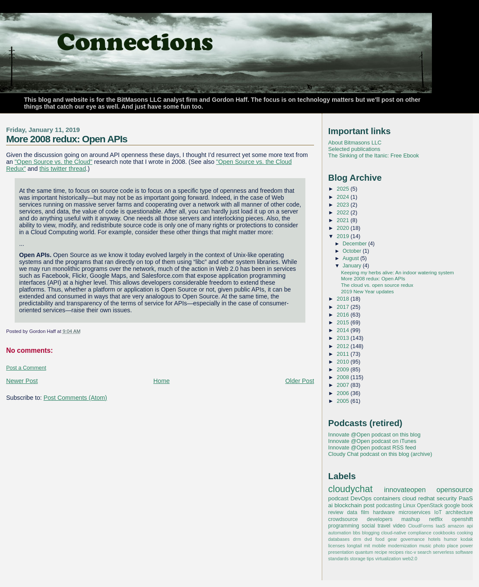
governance (412, 539)
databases (339, 539)
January (353, 266)
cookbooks (444, 532)
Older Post (299, 380)
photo (439, 545)
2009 (344, 369)
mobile (379, 545)
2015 (344, 322)
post (369, 505)
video (399, 526)
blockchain (348, 505)
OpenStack (430, 505)
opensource (454, 489)
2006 (344, 393)
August (351, 258)
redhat (426, 498)
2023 (344, 204)
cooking (465, 532)
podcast (338, 498)
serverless (443, 552)
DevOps (361, 498)
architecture (459, 512)
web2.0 (409, 558)
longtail (354, 545)
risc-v (410, 552)
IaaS (440, 525)
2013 (344, 338)
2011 (344, 354)
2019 (344, 236)
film (365, 512)
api (469, 525)
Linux (409, 505)
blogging (371, 532)
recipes (396, 552)
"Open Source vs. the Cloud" (53, 161)
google (452, 505)
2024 (344, 197)
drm (357, 539)
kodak (466, 539)
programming (343, 526)
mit (367, 545)
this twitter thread (62, 168)
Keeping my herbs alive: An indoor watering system (397, 272)
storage (357, 558)
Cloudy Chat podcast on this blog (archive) (380, 454)
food (379, 539)
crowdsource (343, 519)
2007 (344, 385)
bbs (356, 532)
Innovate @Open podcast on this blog (374, 434)
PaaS (466, 498)
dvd (368, 539)
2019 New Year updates (367, 291)
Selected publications (354, 149)
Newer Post (22, 380)
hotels (434, 539)
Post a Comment (26, 368)
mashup (410, 519)
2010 (344, 361)
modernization (402, 545)
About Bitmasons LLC (354, 142)
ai (330, 505)
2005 (344, 401)
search (424, 552)
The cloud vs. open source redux (377, 285)
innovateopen (405, 489)
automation (339, 532)
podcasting (389, 505)
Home (161, 380)
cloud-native (393, 532)
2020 (344, 228)
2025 (344, 188)
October (353, 251)
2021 (344, 220)
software (464, 552)
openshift (462, 519)
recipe (380, 552)
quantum (364, 552)
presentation (341, 552)
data (352, 512)
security (447, 498)
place (452, 545)
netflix (436, 519)
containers (387, 498)
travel (383, 526)
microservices (415, 512)
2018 (344, 298)
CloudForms (421, 525)
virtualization (388, 558)
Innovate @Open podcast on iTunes (372, 441)
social (368, 526)
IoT (438, 512)
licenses (336, 545)
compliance (419, 532)
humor (450, 539)
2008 (344, 377)
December (355, 244)
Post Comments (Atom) (75, 397)
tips (370, 558)
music (425, 545)
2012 (344, 346)
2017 (344, 307)
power (466, 545)
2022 (344, 212)
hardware (383, 512)
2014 (344, 330)
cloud (409, 498)
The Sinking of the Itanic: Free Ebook (373, 155)
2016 (344, 314)
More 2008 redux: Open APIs (66, 138)
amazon (456, 525)
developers (379, 519)
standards (338, 558)
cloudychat (350, 489)
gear (392, 539)
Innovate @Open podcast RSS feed (372, 447)
